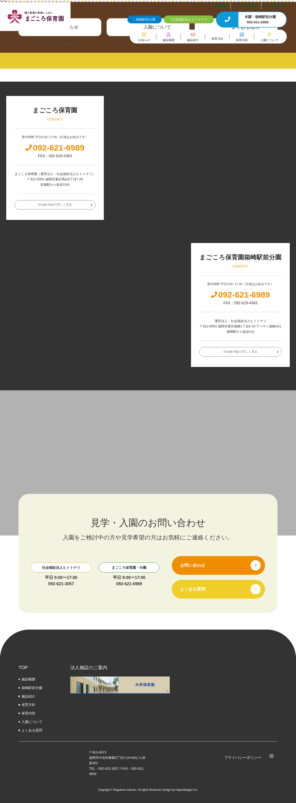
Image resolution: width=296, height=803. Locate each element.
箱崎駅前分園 (32, 688)
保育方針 (28, 705)
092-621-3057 (61, 583)
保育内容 (28, 713)
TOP (23, 667)
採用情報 (220, 5)
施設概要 (28, 679)
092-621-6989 (129, 583)
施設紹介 (28, 696)
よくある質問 (248, 5)
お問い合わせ (279, 5)
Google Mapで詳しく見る (55, 204)
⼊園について (32, 722)
